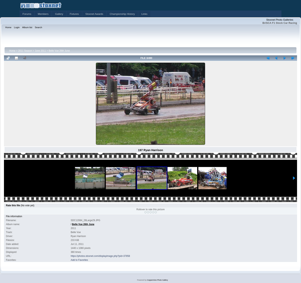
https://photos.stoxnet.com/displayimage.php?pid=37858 (100, 256)
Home (12, 50)
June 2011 (40, 50)
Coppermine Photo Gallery (157, 280)
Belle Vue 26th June (59, 50)
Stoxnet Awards (94, 13)
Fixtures (74, 13)
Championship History (122, 13)
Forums (27, 13)
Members (43, 13)
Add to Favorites (79, 260)
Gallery (59, 13)
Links (144, 13)
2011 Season (25, 50)
